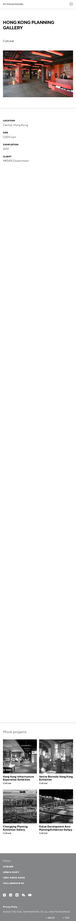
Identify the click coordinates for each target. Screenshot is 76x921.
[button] (71, 4)
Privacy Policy (10, 907)
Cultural (8, 41)
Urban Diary (11, 872)
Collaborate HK (13, 883)
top (66, 918)
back (50, 918)
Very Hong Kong (14, 877)
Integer (8, 866)
